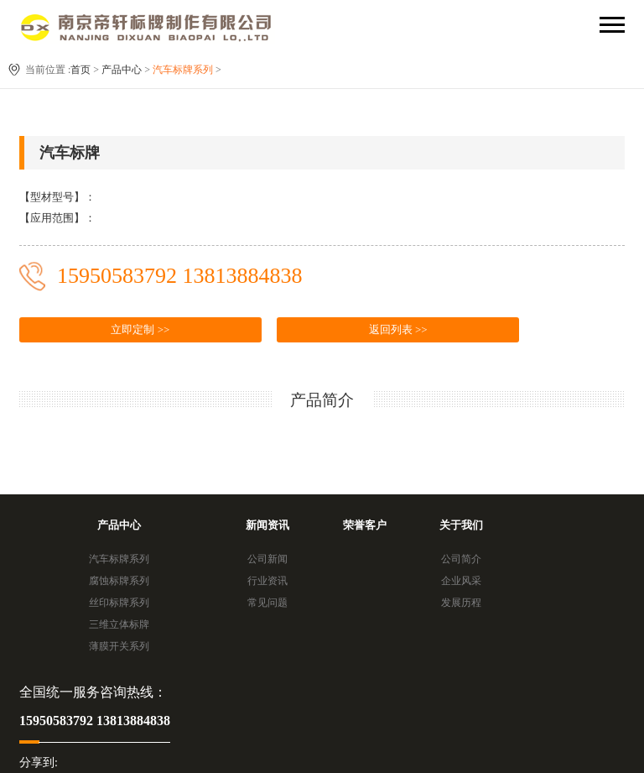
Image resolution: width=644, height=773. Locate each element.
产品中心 (121, 70)
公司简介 (461, 559)
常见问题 (267, 602)
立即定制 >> (140, 329)
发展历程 (461, 602)
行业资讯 (267, 581)
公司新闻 (267, 559)
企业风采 (461, 581)
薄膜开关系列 (119, 646)
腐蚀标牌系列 (119, 581)
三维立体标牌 (119, 624)
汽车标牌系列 (183, 70)
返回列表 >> (398, 329)
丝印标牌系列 (119, 602)
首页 (80, 70)
